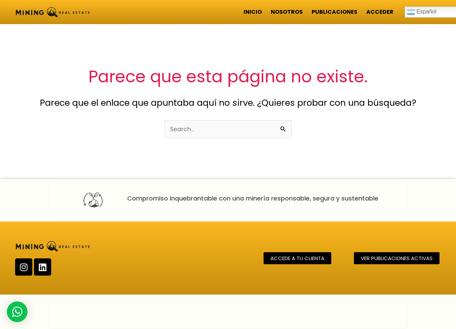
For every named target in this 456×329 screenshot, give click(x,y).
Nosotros (287, 12)
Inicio (253, 12)
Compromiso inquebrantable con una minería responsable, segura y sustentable (252, 198)
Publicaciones (334, 12)
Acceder (379, 12)
